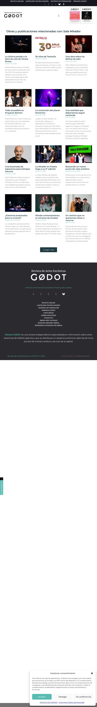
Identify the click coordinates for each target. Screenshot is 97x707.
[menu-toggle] (59, 16)
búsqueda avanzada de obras (48, 325)
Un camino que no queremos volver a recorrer (75, 217)
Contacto (48, 318)
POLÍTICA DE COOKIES (48, 702)
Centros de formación (61, 1)
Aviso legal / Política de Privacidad (71, 702)
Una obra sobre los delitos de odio (75, 57)
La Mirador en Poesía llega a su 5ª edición (46, 167)
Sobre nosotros (48, 315)
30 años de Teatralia (45, 56)
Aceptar (42, 697)
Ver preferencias (83, 697)
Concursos (48, 313)
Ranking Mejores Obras (48, 323)
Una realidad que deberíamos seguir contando (75, 112)
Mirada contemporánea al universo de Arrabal (47, 216)
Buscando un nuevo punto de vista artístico (77, 167)
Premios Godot (80, 1)
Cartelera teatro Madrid (37, 1)
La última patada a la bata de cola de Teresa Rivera (16, 59)
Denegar (63, 697)
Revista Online (17, 1)
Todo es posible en (14, 111)
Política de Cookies (63, 287)
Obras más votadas (48, 320)
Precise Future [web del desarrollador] (83, 356)
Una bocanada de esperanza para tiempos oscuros (17, 169)
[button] (92, 673)
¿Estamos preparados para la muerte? (16, 216)
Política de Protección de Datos (39, 287)
